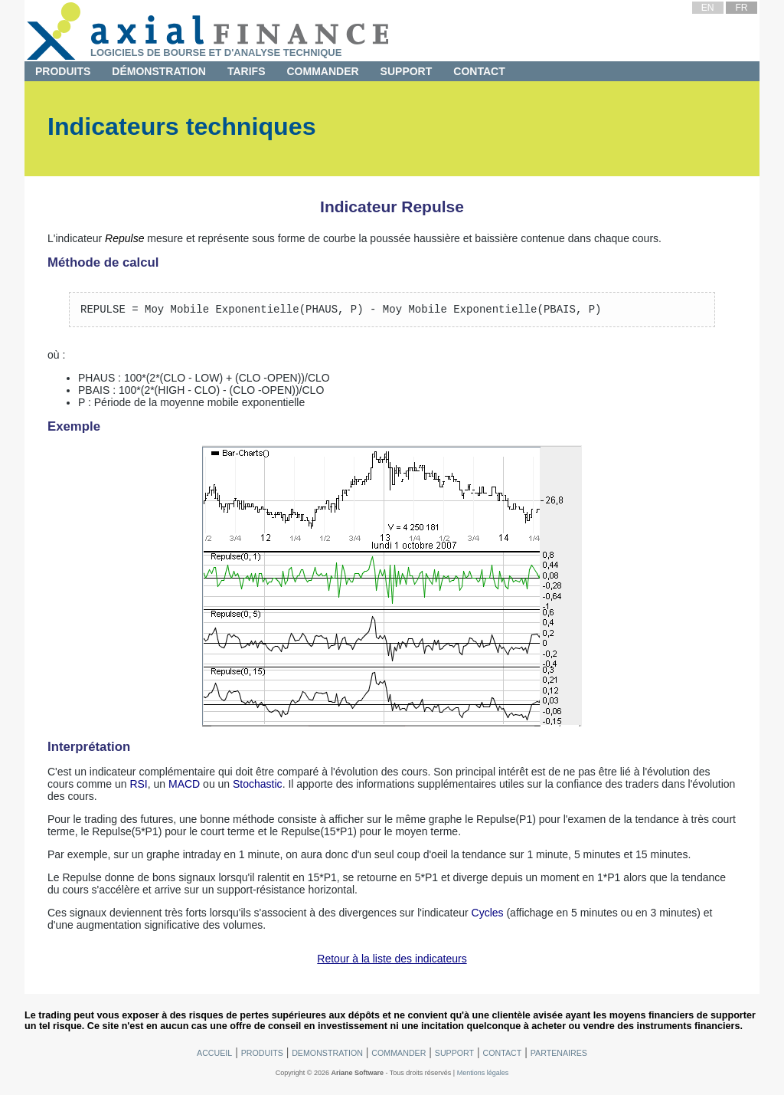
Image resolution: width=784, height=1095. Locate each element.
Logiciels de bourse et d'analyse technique (215, 52)
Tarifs (246, 71)
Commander (322, 71)
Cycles (488, 915)
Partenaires (559, 1055)
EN (707, 7)
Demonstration (327, 1055)
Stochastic (258, 786)
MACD (184, 786)
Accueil (214, 1055)
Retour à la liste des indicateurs (391, 961)
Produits (62, 71)
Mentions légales (483, 1075)
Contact (479, 71)
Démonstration (159, 71)
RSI (138, 786)
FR (741, 7)
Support (407, 71)
